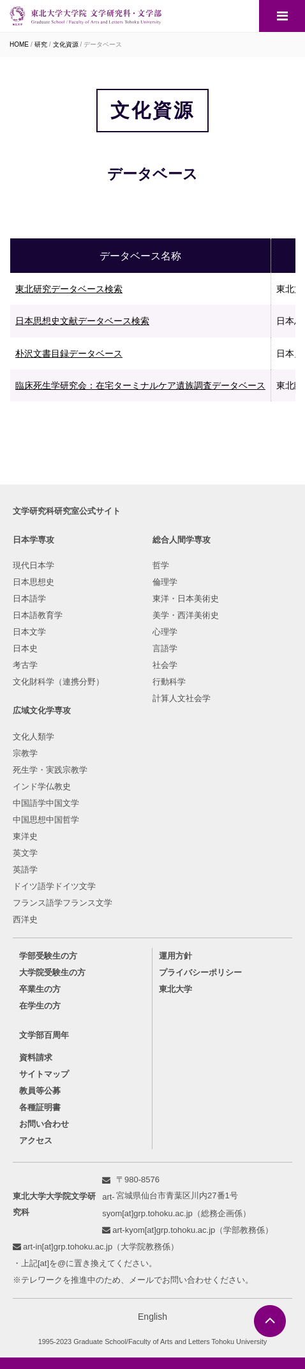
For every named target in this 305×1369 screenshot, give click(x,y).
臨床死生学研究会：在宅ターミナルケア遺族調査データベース (140, 385)
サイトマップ (44, 1074)
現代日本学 (33, 565)
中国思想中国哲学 (46, 819)
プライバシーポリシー (200, 972)
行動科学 (169, 681)
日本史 (25, 648)
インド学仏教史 (42, 786)
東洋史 (25, 836)
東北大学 (175, 989)
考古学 (25, 665)
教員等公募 (40, 1090)
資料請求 (35, 1057)
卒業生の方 (40, 989)
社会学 (164, 665)
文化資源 (65, 44)
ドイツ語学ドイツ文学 (54, 886)
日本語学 (29, 598)
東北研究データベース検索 (69, 289)
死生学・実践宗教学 (50, 770)
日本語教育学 (38, 615)
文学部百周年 (44, 1035)
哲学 (160, 565)
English (152, 1316)
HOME (19, 44)
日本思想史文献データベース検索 (82, 321)
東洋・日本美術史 (185, 598)
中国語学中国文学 (46, 803)
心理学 (164, 632)
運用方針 (175, 956)
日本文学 (29, 632)
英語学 (25, 869)
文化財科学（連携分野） (58, 681)
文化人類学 (33, 736)
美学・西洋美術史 (185, 615)
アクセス (35, 1140)
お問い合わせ (44, 1124)
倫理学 (164, 582)
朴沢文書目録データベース (69, 353)
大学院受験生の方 (52, 972)
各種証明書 (40, 1107)
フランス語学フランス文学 (62, 903)
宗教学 (25, 753)
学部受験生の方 (48, 956)
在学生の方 (40, 1005)
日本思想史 (33, 582)
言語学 (164, 648)
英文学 (25, 853)
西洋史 (25, 919)
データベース (103, 44)
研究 (40, 44)
